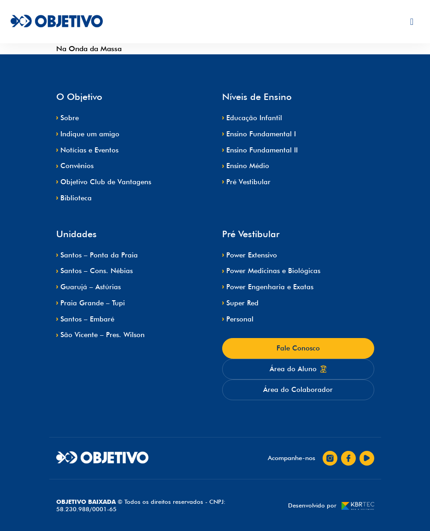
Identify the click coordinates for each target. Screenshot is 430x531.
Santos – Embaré (87, 319)
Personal (239, 319)
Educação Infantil (254, 118)
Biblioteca (76, 198)
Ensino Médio (247, 166)
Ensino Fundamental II (262, 150)
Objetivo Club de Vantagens (105, 182)
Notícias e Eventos (89, 150)
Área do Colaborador (298, 389)
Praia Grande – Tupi (92, 303)
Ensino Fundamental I (261, 134)
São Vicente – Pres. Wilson (102, 335)
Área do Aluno (298, 369)
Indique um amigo (89, 134)
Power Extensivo (251, 255)
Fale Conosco (298, 348)
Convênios (77, 166)
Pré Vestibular (248, 182)
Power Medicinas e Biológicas (273, 271)
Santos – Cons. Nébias (96, 271)
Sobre (69, 118)
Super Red (242, 303)
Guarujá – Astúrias (90, 287)
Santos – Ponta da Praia (99, 255)
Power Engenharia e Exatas (269, 287)
